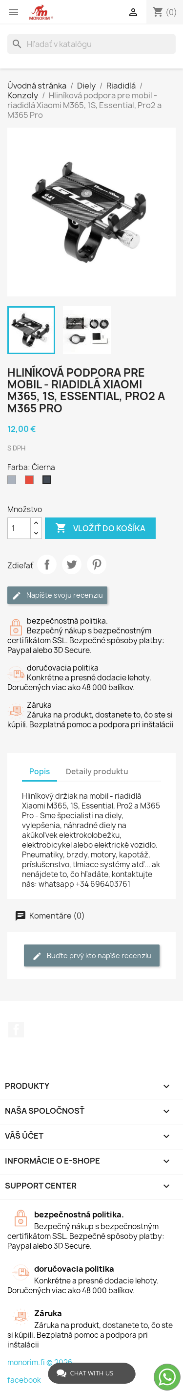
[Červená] (31, 482)
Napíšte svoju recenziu (57, 595)
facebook (24, 1380)
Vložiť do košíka (100, 528)
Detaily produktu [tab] (97, 771)
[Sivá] (13, 482)
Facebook (16, 1029)
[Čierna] (48, 482)
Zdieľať (47, 564)
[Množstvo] (19, 528)
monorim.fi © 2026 (40, 1362)
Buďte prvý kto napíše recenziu (91, 956)
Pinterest (96, 564)
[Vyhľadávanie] (91, 44)
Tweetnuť (71, 564)
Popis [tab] (39, 771)
